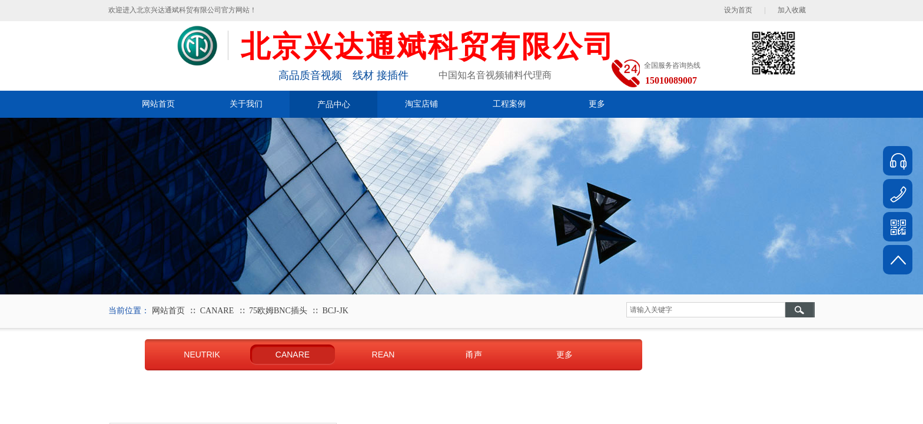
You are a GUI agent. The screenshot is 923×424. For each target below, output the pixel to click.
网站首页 (158, 104)
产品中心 (333, 104)
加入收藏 (792, 10)
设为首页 (738, 10)
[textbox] (705, 309)
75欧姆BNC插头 (278, 310)
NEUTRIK (202, 354)
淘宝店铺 (421, 104)
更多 (597, 104)
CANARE (217, 310)
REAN (383, 354)
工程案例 (509, 104)
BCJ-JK (335, 310)
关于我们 (246, 104)
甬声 (474, 354)
